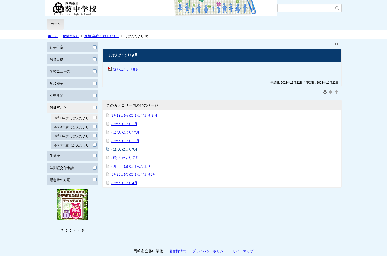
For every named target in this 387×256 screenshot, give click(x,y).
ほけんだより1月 (124, 124)
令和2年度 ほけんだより (71, 145)
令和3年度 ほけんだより (71, 136)
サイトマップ (243, 251)
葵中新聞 (56, 95)
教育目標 (56, 59)
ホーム (55, 24)
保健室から (71, 36)
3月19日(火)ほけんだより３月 (134, 115)
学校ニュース (60, 71)
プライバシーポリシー (209, 251)
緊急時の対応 (60, 180)
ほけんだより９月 (123, 69)
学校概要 (56, 83)
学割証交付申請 (62, 168)
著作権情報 (177, 251)
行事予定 (56, 47)
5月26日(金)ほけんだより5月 (133, 174)
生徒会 (55, 156)
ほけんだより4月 (124, 183)
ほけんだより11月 (125, 141)
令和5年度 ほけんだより (101, 36)
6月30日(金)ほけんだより (131, 166)
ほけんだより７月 (125, 158)
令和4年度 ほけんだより (71, 127)
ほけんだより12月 (125, 132)
